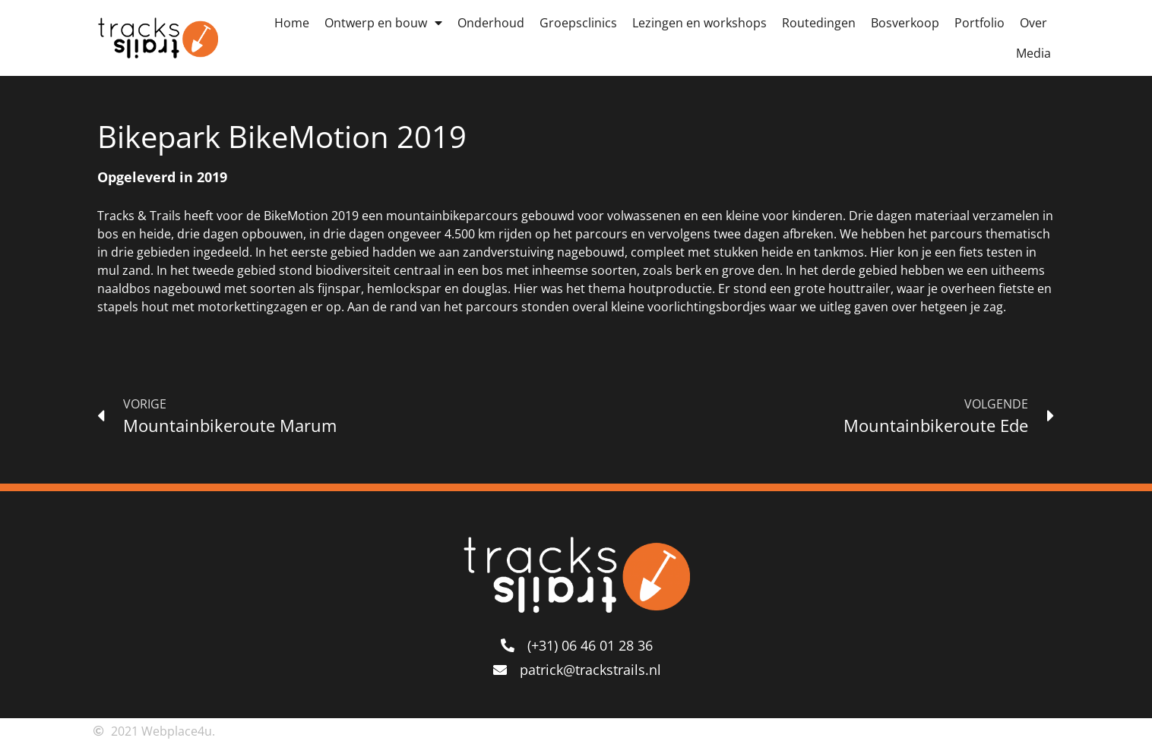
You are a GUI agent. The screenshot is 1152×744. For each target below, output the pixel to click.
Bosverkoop (905, 22)
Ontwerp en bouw (383, 22)
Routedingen (819, 22)
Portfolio (979, 22)
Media (1033, 53)
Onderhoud (490, 22)
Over (1033, 22)
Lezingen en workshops (699, 22)
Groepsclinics (578, 22)
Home (291, 22)
